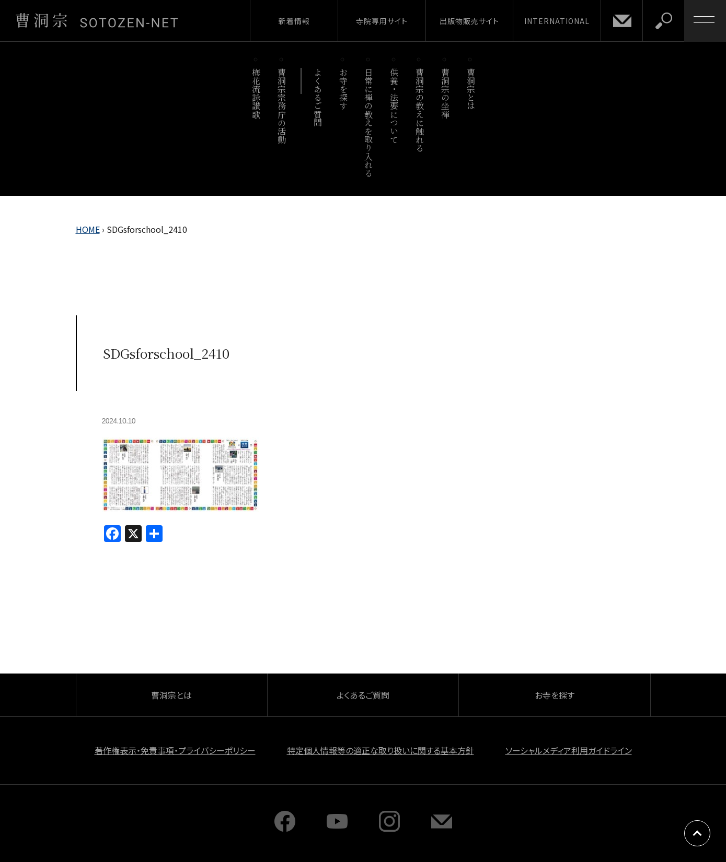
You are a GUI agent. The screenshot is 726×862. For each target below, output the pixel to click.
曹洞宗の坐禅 (445, 93)
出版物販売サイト (469, 21)
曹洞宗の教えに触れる (419, 110)
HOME (88, 229)
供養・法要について (394, 106)
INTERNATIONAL (557, 21)
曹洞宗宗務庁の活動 (282, 106)
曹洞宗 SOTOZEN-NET (97, 20)
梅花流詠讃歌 (256, 93)
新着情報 (294, 21)
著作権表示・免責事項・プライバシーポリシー (175, 750)
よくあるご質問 (318, 97)
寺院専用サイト (382, 21)
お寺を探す (343, 89)
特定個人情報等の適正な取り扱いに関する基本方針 (380, 750)
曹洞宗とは (471, 89)
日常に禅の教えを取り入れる (369, 122)
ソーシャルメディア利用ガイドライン (568, 750)
